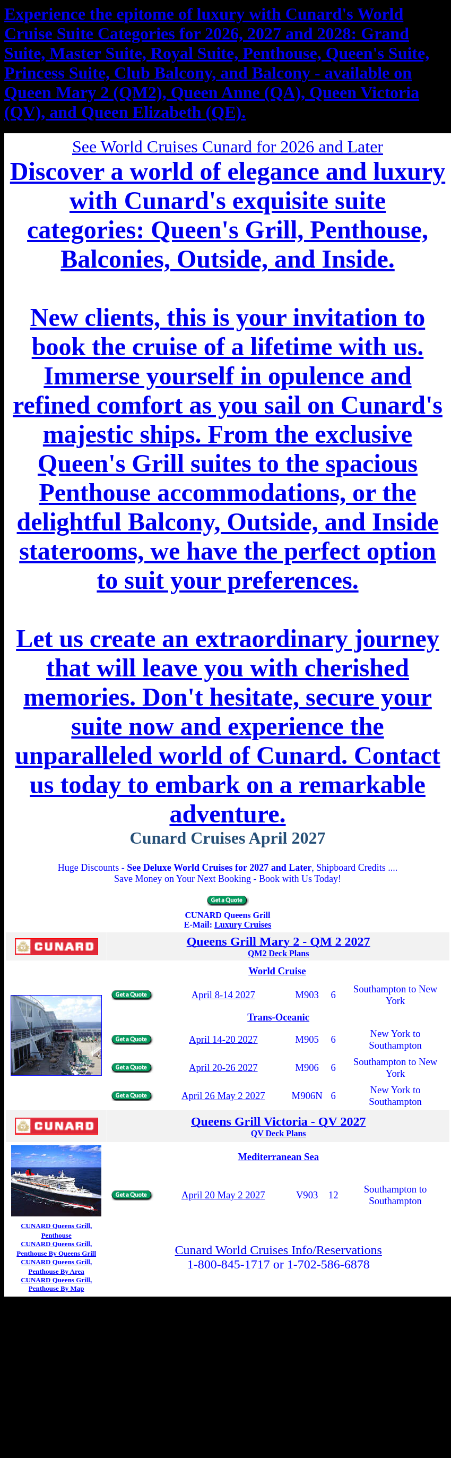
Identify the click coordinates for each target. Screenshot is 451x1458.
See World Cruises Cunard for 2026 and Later (227, 146)
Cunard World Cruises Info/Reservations (278, 1250)
